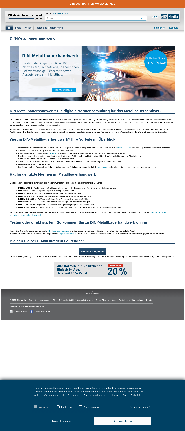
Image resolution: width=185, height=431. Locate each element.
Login (154, 16)
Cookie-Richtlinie (132, 395)
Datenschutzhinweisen (96, 395)
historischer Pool (124, 148)
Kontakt (173, 27)
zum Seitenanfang (93, 293)
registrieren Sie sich (68, 233)
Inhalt (18, 27)
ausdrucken (103, 167)
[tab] (92, 4)
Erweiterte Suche (61, 13)
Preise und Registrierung (49, 27)
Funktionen (159, 27)
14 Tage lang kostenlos (59, 231)
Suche (48, 13)
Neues (28, 27)
